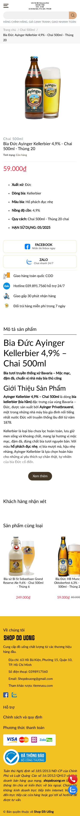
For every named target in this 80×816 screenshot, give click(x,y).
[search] (73, 15)
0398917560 (38, 671)
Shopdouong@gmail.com (35, 679)
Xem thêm (40, 476)
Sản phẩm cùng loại (23, 525)
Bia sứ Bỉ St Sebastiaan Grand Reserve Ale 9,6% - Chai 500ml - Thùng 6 (23, 583)
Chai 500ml (13, 139)
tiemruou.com (43, 685)
